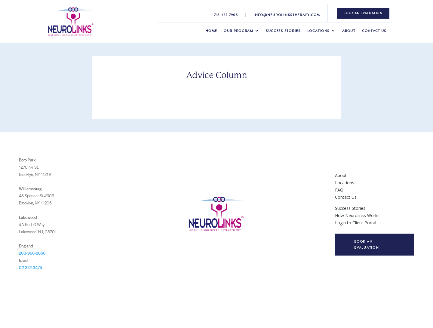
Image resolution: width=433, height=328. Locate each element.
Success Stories (283, 31)
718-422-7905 (226, 14)
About (348, 31)
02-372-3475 (30, 267)
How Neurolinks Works (357, 215)
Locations (318, 31)
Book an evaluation (366, 244)
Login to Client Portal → (358, 222)
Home (211, 31)
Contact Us (374, 31)
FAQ (339, 190)
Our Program (238, 31)
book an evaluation (362, 13)
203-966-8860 (32, 253)
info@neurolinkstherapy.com (286, 14)
